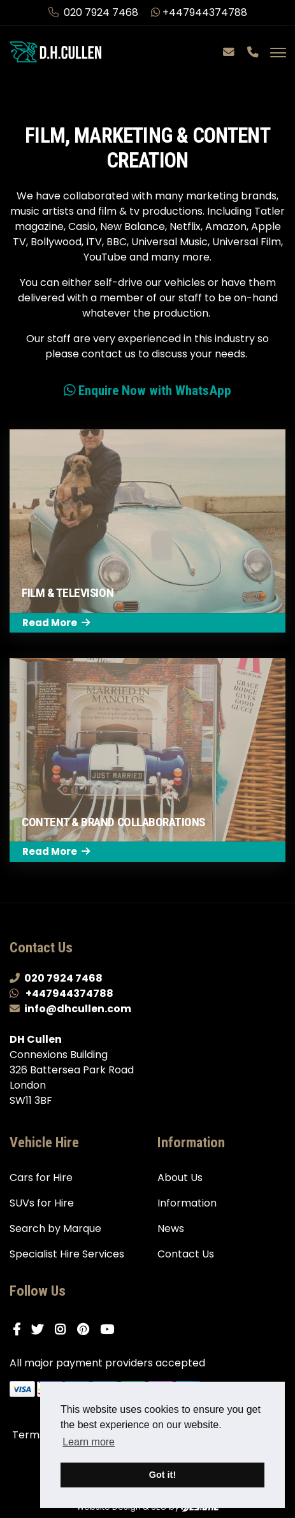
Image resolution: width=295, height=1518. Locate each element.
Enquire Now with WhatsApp (147, 390)
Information (187, 1203)
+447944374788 (199, 12)
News (170, 1228)
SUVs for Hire (42, 1203)
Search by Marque (55, 1228)
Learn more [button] (88, 1441)
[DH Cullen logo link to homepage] (55, 51)
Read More (56, 622)
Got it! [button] (162, 1475)
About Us (180, 1177)
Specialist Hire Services (67, 1254)
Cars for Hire (41, 1177)
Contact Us (185, 1254)
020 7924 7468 (94, 12)
